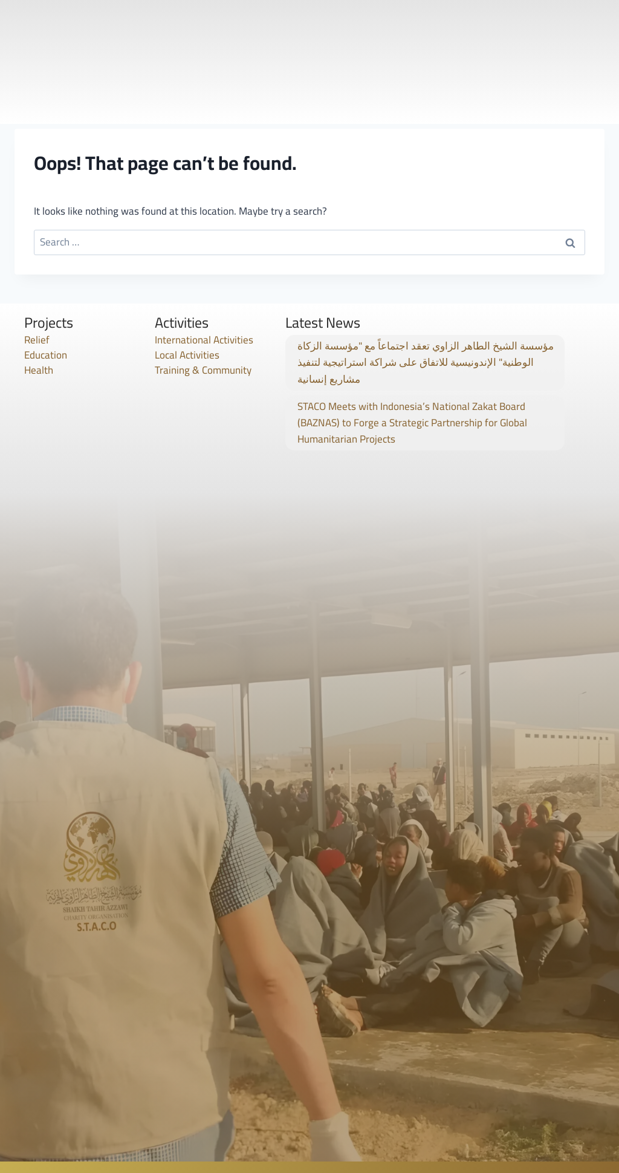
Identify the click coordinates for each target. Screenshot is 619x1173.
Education (45, 355)
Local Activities (187, 355)
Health (38, 370)
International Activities (204, 339)
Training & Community (203, 370)
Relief (37, 339)
